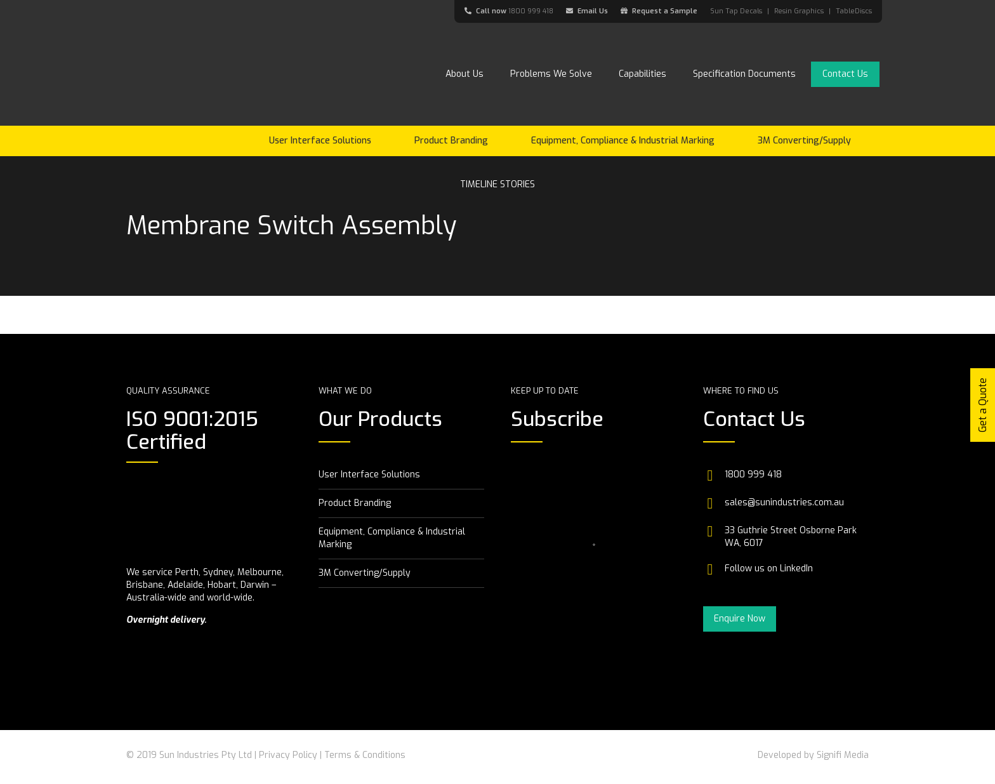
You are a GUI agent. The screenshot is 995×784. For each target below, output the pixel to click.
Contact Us (845, 74)
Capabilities (642, 74)
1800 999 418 (753, 474)
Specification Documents (744, 74)
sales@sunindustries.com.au (784, 502)
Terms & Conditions (364, 755)
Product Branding (451, 141)
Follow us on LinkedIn (770, 568)
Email (587, 11)
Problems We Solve (551, 74)
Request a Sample (659, 11)
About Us (464, 74)
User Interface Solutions (320, 141)
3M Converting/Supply (804, 141)
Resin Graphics (799, 11)
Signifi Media (843, 755)
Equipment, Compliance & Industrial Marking (623, 141)
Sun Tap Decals (736, 11)
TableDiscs (854, 11)
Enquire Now (739, 619)
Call (509, 11)
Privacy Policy (288, 755)
